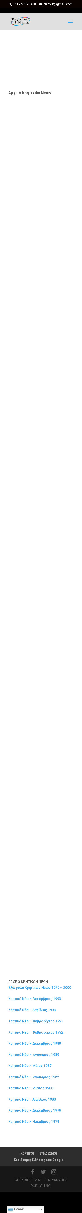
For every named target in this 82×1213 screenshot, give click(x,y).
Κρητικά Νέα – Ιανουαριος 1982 (33, 1077)
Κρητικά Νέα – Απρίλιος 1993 (32, 1010)
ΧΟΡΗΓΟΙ (27, 1153)
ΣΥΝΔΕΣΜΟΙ (48, 1153)
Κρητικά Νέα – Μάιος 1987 (29, 1066)
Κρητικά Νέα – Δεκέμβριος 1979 (34, 1110)
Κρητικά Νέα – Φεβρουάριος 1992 (35, 1032)
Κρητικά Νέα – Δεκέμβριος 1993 (34, 999)
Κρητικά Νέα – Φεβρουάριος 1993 (35, 1021)
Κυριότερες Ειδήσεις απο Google (38, 1160)
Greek (16, 1209)
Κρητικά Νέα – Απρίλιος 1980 (32, 1099)
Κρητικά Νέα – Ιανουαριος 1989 (33, 1055)
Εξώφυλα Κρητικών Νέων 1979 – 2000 (39, 988)
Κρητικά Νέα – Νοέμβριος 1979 (33, 1121)
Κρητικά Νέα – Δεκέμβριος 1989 (34, 1043)
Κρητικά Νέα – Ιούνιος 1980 (30, 1088)
